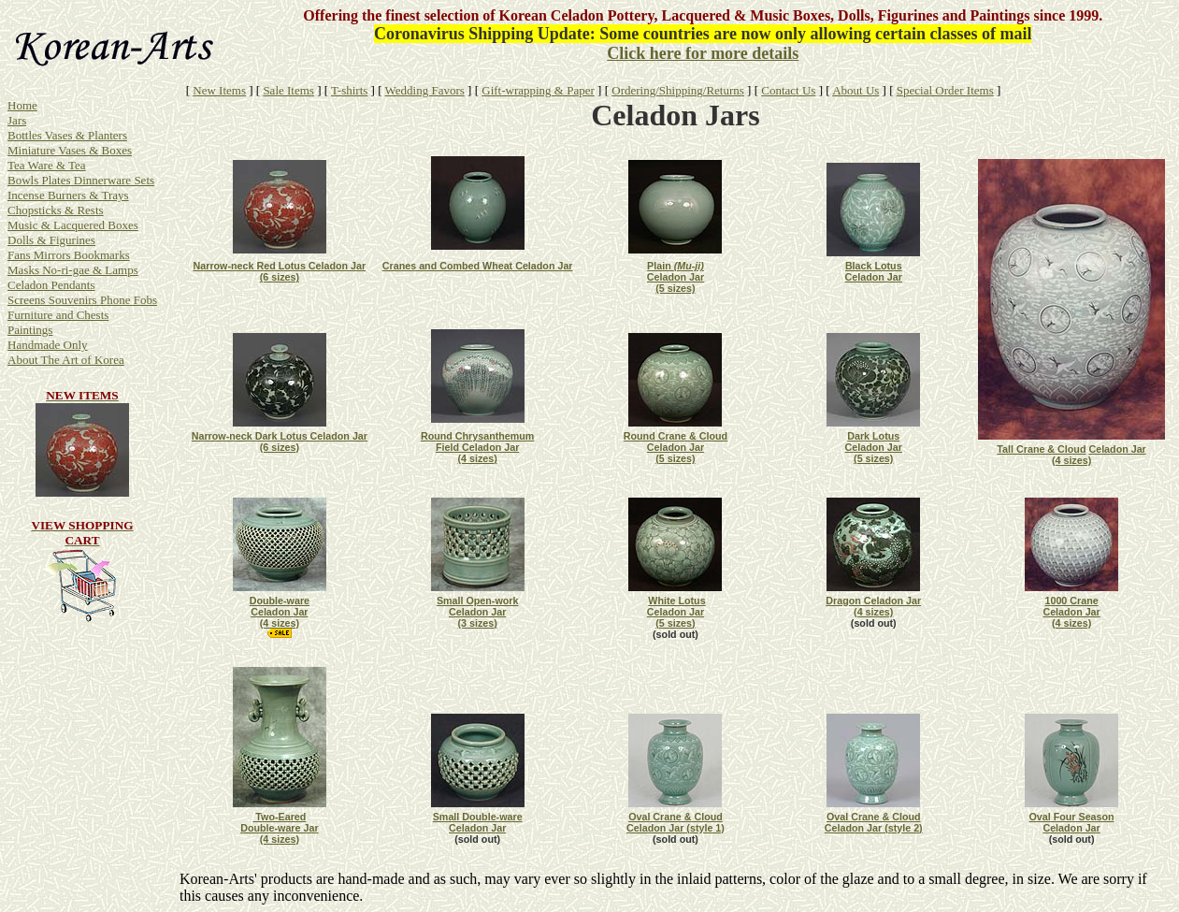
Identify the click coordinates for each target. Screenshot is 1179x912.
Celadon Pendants (51, 285)
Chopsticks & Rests (55, 210)
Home (22, 105)
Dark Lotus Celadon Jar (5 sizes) (873, 447)
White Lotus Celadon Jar (676, 606)
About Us (855, 90)
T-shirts (349, 90)
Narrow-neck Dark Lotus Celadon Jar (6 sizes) (279, 441)
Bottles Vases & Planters (67, 135)
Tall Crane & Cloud (1041, 449)
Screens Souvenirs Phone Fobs (82, 300)
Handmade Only (47, 345)
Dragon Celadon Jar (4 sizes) (873, 606)
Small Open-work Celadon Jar (478, 606)
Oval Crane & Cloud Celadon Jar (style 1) (675, 822)
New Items (219, 90)
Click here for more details (702, 53)
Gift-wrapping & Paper (538, 90)
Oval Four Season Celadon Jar (1071, 822)
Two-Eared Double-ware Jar (279, 822)
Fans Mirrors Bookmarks (68, 255)
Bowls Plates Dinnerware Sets (80, 180)
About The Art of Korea (65, 360)
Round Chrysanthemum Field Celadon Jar (478, 441)
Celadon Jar (1116, 449)
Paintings (29, 330)
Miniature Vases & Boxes (69, 150)
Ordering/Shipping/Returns (677, 90)
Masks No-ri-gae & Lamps (72, 270)
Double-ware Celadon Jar (279, 606)
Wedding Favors (425, 90)
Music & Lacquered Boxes (72, 225)
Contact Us (788, 90)
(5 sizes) (675, 288)
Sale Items (288, 90)
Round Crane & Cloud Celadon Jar (675, 441)
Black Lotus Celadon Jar (873, 271)
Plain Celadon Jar (675, 271)
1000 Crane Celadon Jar (1071, 606)
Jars (16, 120)
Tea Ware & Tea (46, 165)
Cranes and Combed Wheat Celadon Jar (477, 265)
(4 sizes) (1071, 460)
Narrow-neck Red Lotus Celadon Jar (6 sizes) (280, 271)
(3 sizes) (477, 623)
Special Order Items (945, 90)
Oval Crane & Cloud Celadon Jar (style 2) (874, 822)
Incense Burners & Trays (68, 195)
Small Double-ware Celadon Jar (478, 822)
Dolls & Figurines (51, 240)
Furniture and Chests (57, 315)
